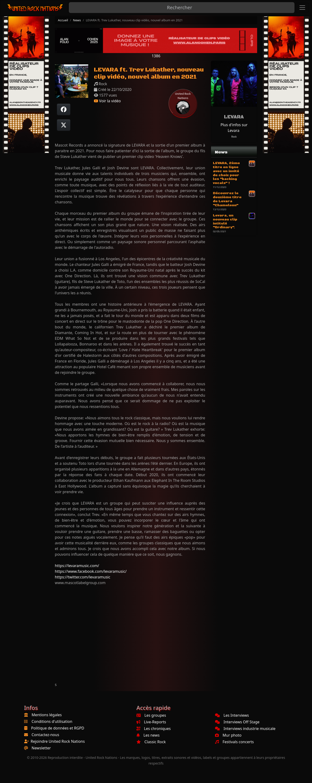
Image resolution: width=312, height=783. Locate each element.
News (77, 20)
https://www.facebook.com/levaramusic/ (91, 571)
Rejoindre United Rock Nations (58, 741)
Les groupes (151, 715)
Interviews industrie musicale (245, 728)
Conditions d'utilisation (52, 721)
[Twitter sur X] (63, 125)
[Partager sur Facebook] (63, 109)
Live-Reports (151, 722)
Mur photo (228, 735)
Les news (148, 735)
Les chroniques (153, 728)
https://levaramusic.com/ (77, 565)
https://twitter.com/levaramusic (82, 577)
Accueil (63, 20)
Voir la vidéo (107, 100)
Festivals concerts (234, 741)
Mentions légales (47, 714)
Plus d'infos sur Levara (233, 127)
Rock (234, 136)
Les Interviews (232, 715)
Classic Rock (151, 741)
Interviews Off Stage (237, 722)
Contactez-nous (45, 734)
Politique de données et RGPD (57, 728)
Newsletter (41, 748)
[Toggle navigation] (302, 7)
